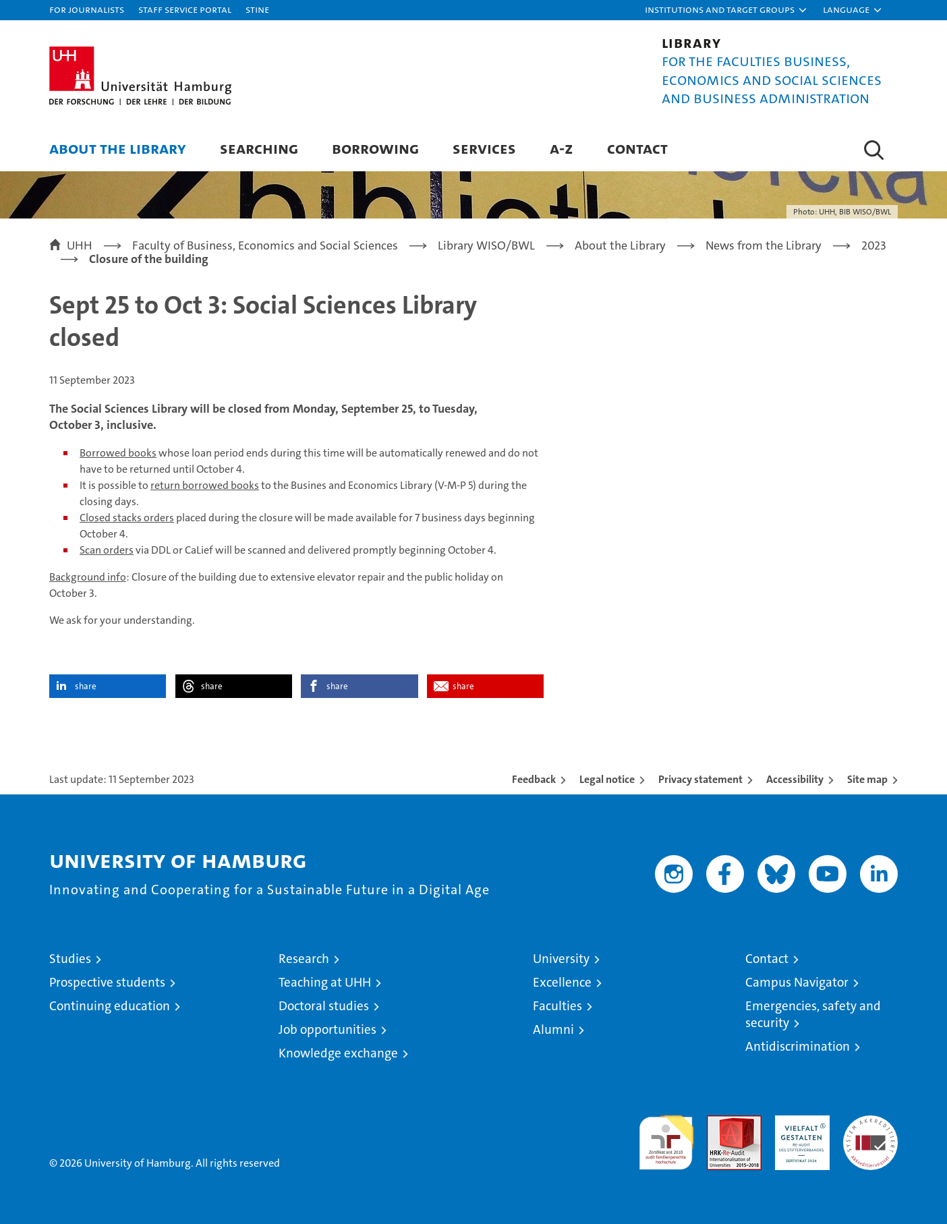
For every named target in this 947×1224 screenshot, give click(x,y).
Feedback (534, 779)
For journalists (86, 9)
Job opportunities (327, 1029)
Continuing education (109, 1005)
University (561, 958)
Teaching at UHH (325, 982)
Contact (637, 148)
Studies (70, 958)
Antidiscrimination (797, 1046)
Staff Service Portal (184, 9)
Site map (867, 779)
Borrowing (375, 148)
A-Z (561, 148)
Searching (259, 148)
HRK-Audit (799, 1122)
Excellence (562, 982)
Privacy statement (700, 779)
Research (304, 958)
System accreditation (870, 1129)
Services (484, 148)
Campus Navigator (797, 982)
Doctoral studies (324, 1005)
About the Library (117, 148)
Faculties (557, 1005)
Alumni (553, 1029)
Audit (720, 1122)
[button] (726, 10)
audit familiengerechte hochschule (666, 1136)
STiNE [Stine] (257, 9)
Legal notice (607, 779)
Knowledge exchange (338, 1053)
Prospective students (107, 982)
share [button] (85, 686)
